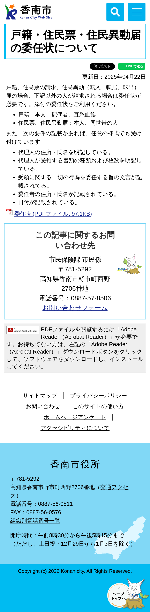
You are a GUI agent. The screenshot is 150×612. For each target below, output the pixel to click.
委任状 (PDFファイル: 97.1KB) (53, 214)
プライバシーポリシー (98, 395)
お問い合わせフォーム (75, 307)
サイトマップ (40, 395)
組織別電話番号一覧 (35, 520)
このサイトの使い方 (98, 406)
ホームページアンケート (75, 417)
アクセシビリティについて (75, 428)
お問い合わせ (43, 406)
